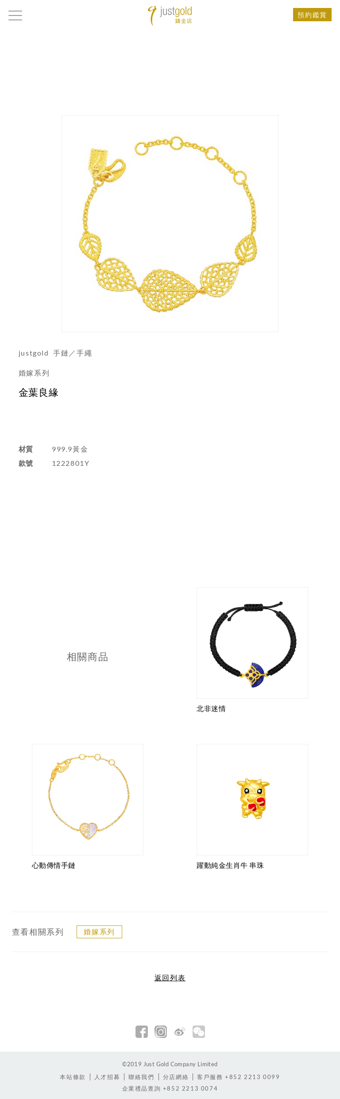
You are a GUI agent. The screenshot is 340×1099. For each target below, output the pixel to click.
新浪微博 (180, 1031)
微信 (199, 1031)
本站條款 (72, 1076)
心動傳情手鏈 (54, 865)
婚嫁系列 (99, 931)
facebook (141, 1031)
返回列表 (170, 977)
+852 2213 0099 (238, 1076)
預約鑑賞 (312, 15)
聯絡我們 (141, 1076)
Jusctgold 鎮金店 (170, 16)
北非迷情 (211, 708)
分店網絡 (176, 1076)
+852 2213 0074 (170, 1088)
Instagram (161, 1031)
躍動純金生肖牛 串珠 (230, 865)
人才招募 (107, 1076)
